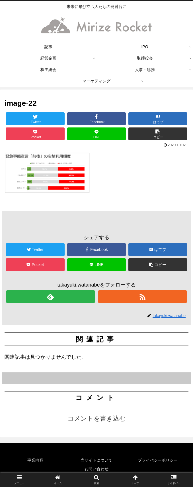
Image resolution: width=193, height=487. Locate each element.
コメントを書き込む (96, 418)
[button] (157, 133)
